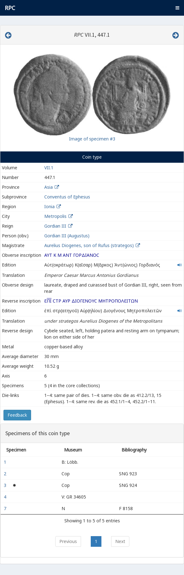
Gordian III (55, 226)
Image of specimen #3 (92, 139)
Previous (68, 541)
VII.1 (48, 168)
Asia (48, 187)
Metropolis (55, 216)
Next (120, 541)
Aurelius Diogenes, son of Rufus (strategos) (89, 245)
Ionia (49, 206)
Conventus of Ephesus (67, 197)
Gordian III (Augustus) (66, 236)
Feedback (17, 415)
